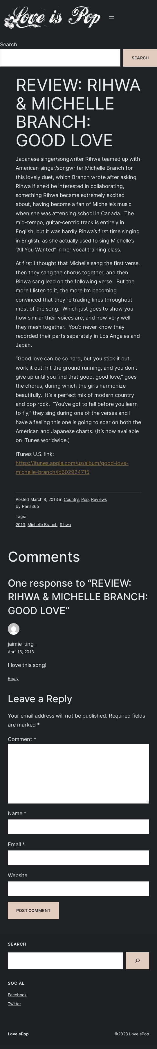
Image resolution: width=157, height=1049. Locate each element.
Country (71, 499)
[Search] (137, 960)
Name (17, 813)
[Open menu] (111, 17)
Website (17, 875)
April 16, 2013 (21, 651)
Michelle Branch (42, 524)
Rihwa (65, 524)
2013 (20, 524)
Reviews (99, 499)
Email (16, 844)
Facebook (17, 994)
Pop (85, 499)
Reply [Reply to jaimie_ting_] (13, 678)
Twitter (14, 1003)
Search (8, 44)
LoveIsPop (18, 1033)
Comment (22, 739)
